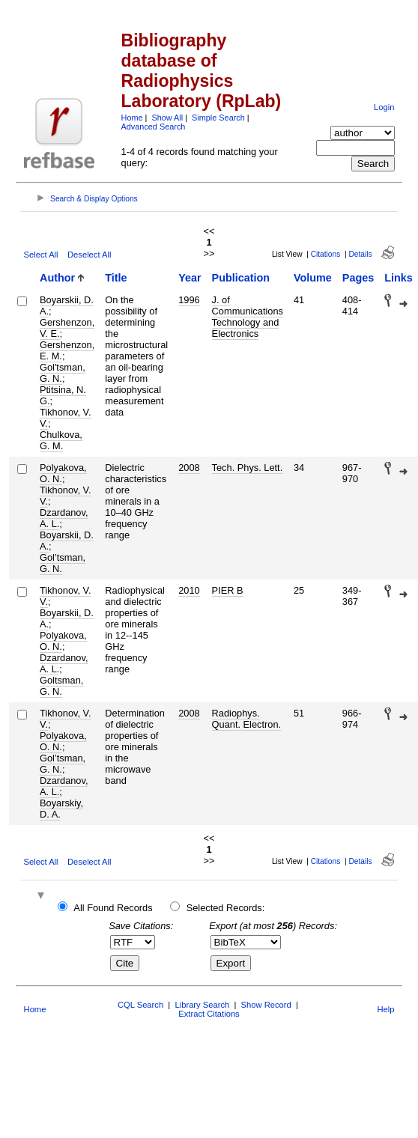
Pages (358, 278)
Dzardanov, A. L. (64, 518)
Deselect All (89, 254)
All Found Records (112, 907)
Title (116, 278)
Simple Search (218, 117)
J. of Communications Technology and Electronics (247, 316)
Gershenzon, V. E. (67, 328)
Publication (241, 278)
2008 (188, 467)
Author (57, 278)
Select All (41, 254)
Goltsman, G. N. (61, 686)
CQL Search (140, 1004)
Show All (167, 117)
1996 (188, 299)
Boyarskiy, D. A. (61, 808)
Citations (326, 254)
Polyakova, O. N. (63, 473)
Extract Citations (208, 1013)
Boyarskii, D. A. (67, 305)
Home (132, 117)
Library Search (202, 1004)
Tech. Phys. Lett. (247, 467)
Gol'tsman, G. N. (62, 373)
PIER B (227, 590)
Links (398, 278)
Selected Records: (226, 907)
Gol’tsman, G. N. (62, 563)
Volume (313, 278)
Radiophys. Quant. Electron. (246, 719)
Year (189, 278)
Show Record (266, 1004)
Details (360, 254)
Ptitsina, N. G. (63, 395)
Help (385, 1009)
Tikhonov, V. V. (65, 418)
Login (384, 107)
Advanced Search (153, 126)
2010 (188, 590)
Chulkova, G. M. (61, 440)
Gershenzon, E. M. (67, 350)
